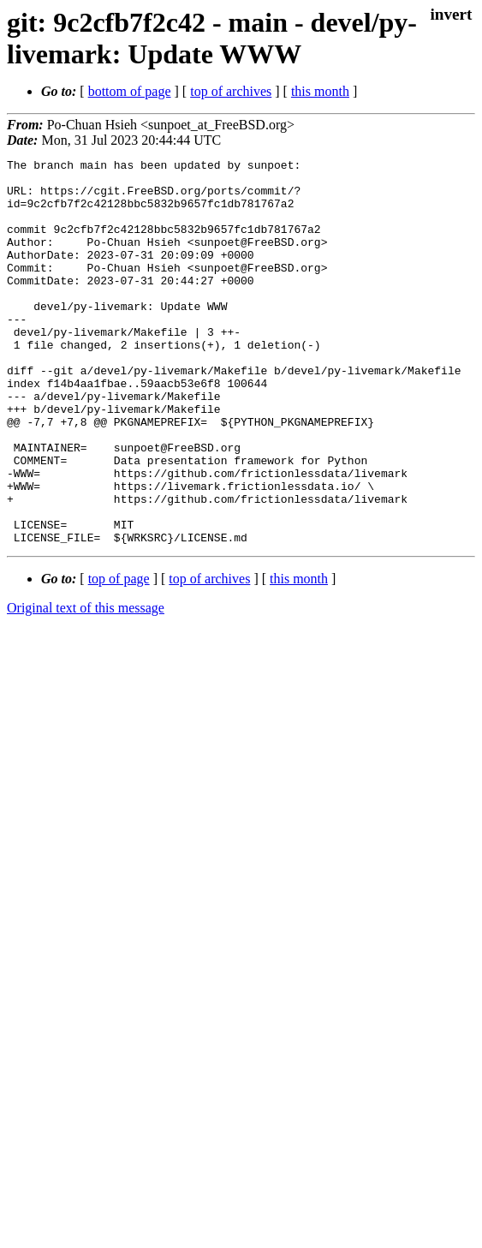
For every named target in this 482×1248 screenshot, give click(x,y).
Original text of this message (85, 685)
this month (320, 91)
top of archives (230, 91)
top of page (119, 655)
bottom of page (129, 91)
